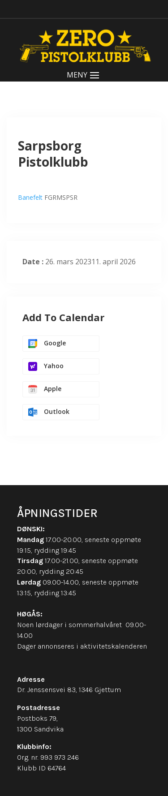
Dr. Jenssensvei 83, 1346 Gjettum (69, 689)
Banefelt (30, 197)
